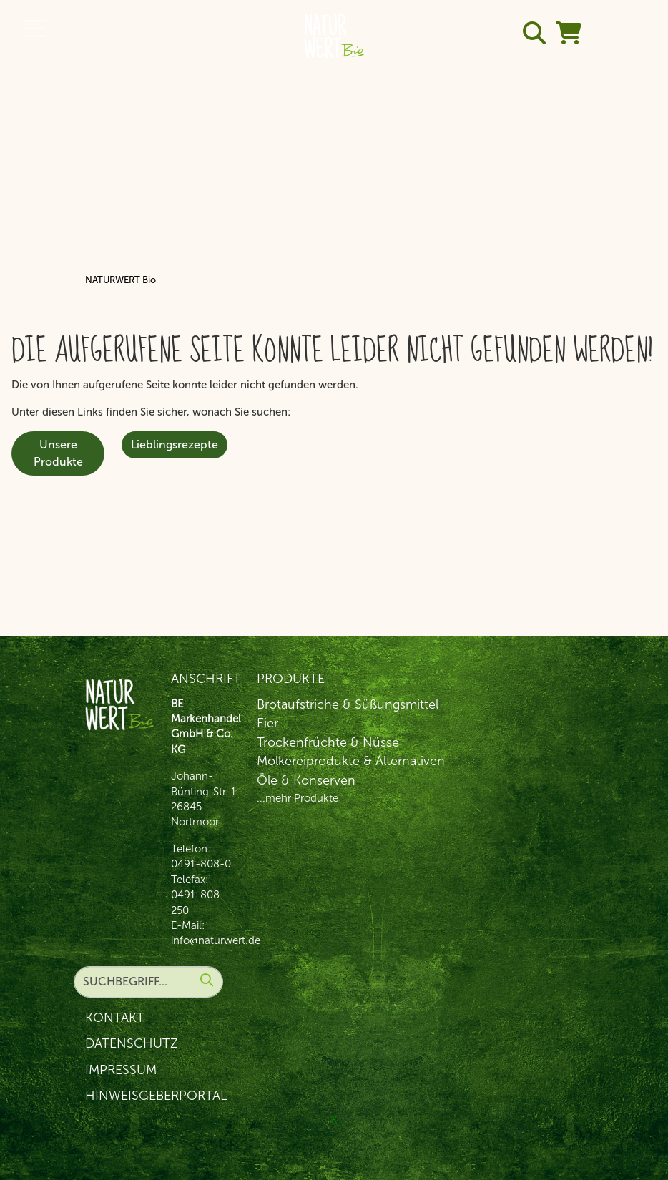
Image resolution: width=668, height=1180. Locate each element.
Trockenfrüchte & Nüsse (328, 742)
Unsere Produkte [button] (58, 453)
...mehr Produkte (297, 798)
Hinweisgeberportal (156, 1095)
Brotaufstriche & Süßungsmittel (347, 704)
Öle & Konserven (306, 780)
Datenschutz (131, 1043)
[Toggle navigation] (34, 28)
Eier (267, 723)
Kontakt (114, 1018)
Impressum (121, 1070)
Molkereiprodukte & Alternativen (351, 761)
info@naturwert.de (215, 940)
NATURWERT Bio (120, 280)
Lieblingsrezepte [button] (174, 444)
